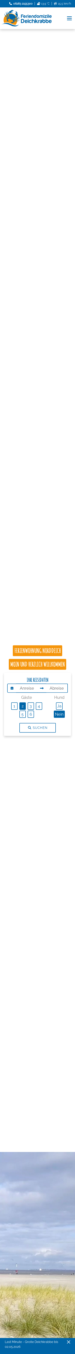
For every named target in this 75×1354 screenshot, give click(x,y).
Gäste (26, 697)
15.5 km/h (62, 3)
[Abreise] (57, 688)
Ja (59, 706)
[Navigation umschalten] (70, 18)
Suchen (37, 728)
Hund (59, 697)
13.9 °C (43, 3)
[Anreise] (27, 688)
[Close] (69, 1342)
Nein (59, 714)
